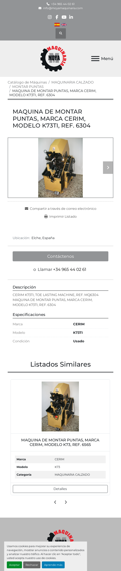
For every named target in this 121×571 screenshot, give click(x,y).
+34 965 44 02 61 (63, 4)
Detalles (60, 489)
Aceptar (14, 564)
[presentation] (55, 501)
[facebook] (56, 17)
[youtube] (63, 17)
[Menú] (95, 58)
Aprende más (53, 564)
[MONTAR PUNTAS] (28, 87)
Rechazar (31, 564)
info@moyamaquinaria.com (63, 8)
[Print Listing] (60, 217)
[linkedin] (71, 17)
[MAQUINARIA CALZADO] (72, 82)
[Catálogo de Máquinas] (27, 82)
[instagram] (49, 17)
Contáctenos (60, 256)
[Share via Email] (60, 209)
